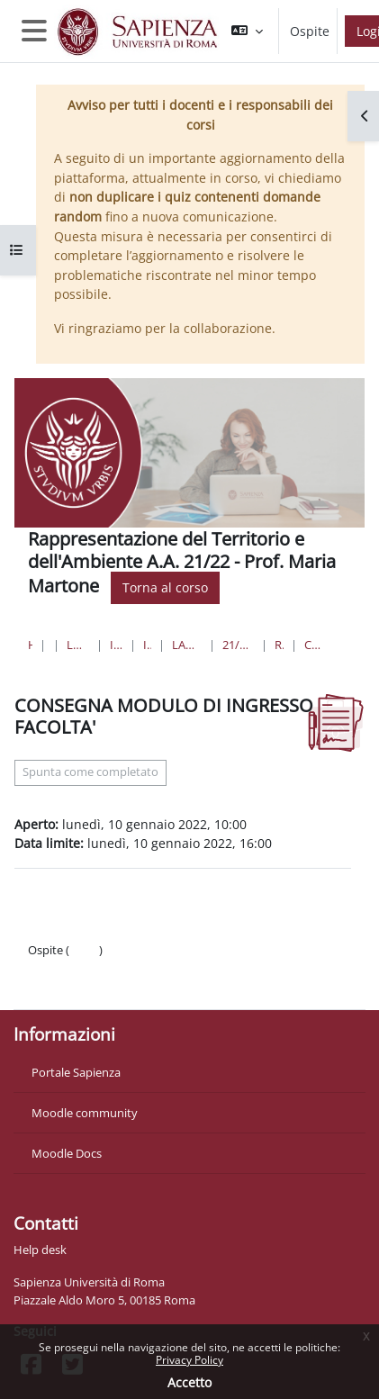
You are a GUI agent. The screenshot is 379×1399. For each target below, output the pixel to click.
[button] (247, 31)
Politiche (51, 968)
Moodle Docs (67, 1153)
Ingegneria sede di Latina (147, 644)
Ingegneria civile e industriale (116, 644)
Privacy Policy (189, 1359)
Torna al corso (165, 587)
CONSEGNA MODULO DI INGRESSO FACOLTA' (314, 644)
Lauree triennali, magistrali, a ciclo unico (78, 644)
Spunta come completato (90, 772)
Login (84, 950)
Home (30, 644)
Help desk (40, 1249)
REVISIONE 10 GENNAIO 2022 (279, 644)
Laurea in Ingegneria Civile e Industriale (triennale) (187, 644)
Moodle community (85, 1113)
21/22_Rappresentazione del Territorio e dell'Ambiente (238, 644)
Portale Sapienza (76, 1072)
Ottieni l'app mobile (80, 986)
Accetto (189, 1382)
